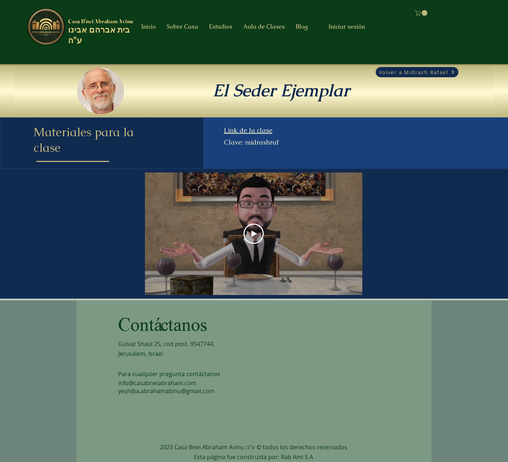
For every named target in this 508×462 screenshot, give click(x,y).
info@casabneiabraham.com (157, 383)
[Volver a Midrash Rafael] (417, 72)
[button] (221, 26)
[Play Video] (253, 234)
